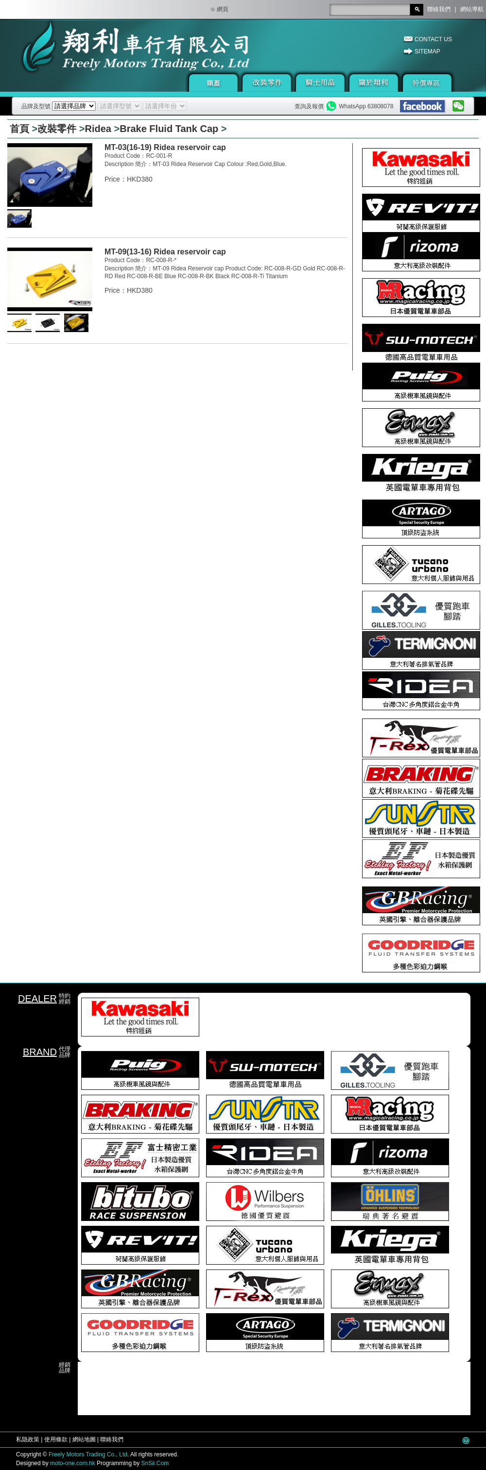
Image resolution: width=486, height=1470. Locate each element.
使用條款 (56, 1439)
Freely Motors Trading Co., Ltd (88, 1454)
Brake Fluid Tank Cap (169, 128)
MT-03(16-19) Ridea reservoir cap (165, 147)
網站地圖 (84, 1439)
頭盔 (213, 83)
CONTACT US (433, 39)
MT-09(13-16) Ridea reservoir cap (165, 252)
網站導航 (472, 9)
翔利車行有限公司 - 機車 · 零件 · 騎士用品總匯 (104, 57)
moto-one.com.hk (72, 1463)
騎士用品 (320, 83)
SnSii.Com (155, 1463)
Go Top (466, 1440)
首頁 (19, 128)
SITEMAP (427, 51)
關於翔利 (373, 83)
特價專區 (427, 83)
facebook (423, 106)
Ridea (98, 128)
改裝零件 (267, 83)
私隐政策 (27, 1439)
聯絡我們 (439, 9)
